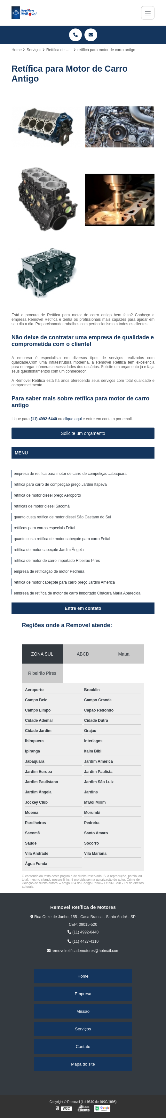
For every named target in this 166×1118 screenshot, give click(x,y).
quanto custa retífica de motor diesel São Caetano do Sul (62, 517)
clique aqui (72, 419)
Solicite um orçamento (83, 433)
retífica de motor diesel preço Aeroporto (47, 495)
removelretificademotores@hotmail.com (83, 951)
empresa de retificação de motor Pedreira (49, 571)
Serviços (83, 1029)
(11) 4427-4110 (83, 941)
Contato (83, 1046)
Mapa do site (83, 1064)
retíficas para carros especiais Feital (44, 528)
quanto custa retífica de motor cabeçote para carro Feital (62, 539)
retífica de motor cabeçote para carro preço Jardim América (64, 582)
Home (83, 976)
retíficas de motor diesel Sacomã (42, 506)
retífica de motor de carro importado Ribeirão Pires (57, 560)
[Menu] (148, 13)
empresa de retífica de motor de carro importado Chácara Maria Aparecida (77, 593)
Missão (83, 1011)
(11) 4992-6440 (44, 419)
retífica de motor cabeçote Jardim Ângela (49, 549)
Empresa (83, 993)
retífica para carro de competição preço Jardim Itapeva (60, 484)
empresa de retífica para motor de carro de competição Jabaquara (70, 473)
